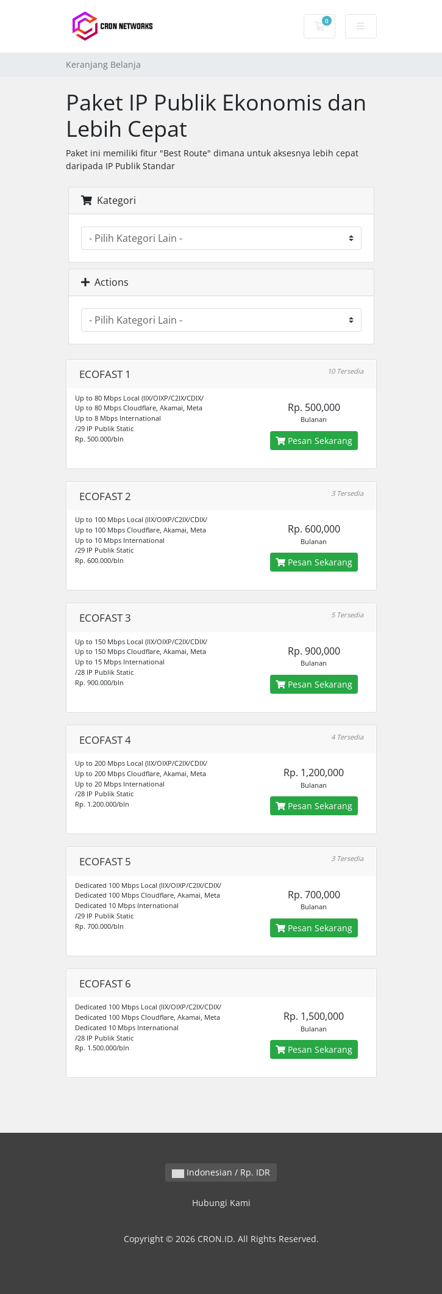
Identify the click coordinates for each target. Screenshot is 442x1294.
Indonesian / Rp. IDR (221, 1172)
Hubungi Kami (221, 1203)
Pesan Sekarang (314, 440)
